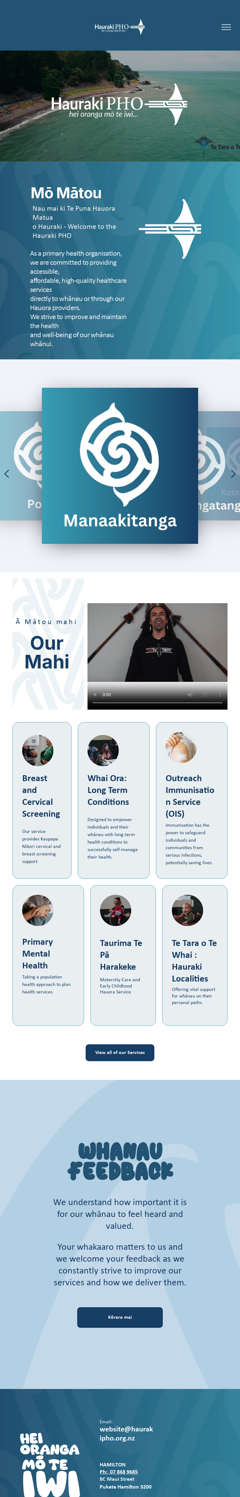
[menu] (226, 27)
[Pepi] (187, 910)
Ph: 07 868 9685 (119, 1472)
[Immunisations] (181, 747)
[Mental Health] (37, 910)
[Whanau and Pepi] (115, 910)
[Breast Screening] (37, 750)
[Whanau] (103, 750)
